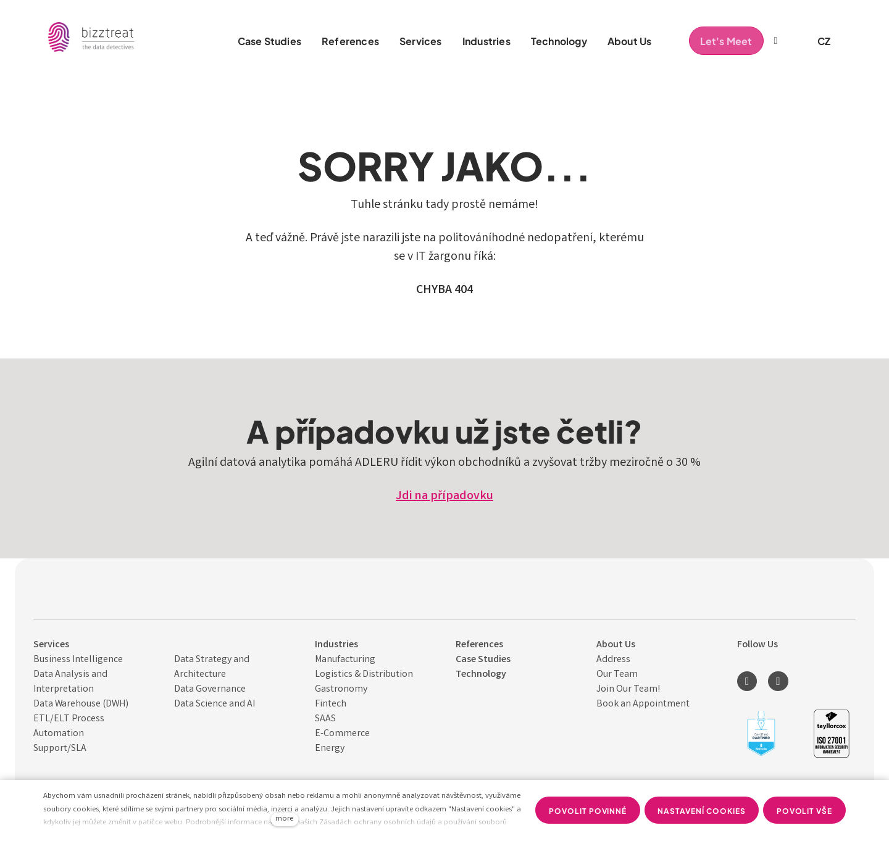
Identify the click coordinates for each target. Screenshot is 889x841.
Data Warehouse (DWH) (80, 704)
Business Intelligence (78, 660)
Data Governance (210, 689)
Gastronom (339, 689)
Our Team (617, 675)
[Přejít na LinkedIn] (747, 681)
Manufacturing (345, 660)
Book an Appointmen (641, 704)
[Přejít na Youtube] (778, 681)
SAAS (325, 719)
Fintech (330, 704)
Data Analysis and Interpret (70, 682)
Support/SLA (59, 749)
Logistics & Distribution (364, 675)
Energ (327, 749)
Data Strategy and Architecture (211, 667)
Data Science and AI (214, 704)
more (284, 819)
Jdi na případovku (444, 496)
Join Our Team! (628, 689)
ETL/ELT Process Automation (68, 726)
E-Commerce (342, 734)
